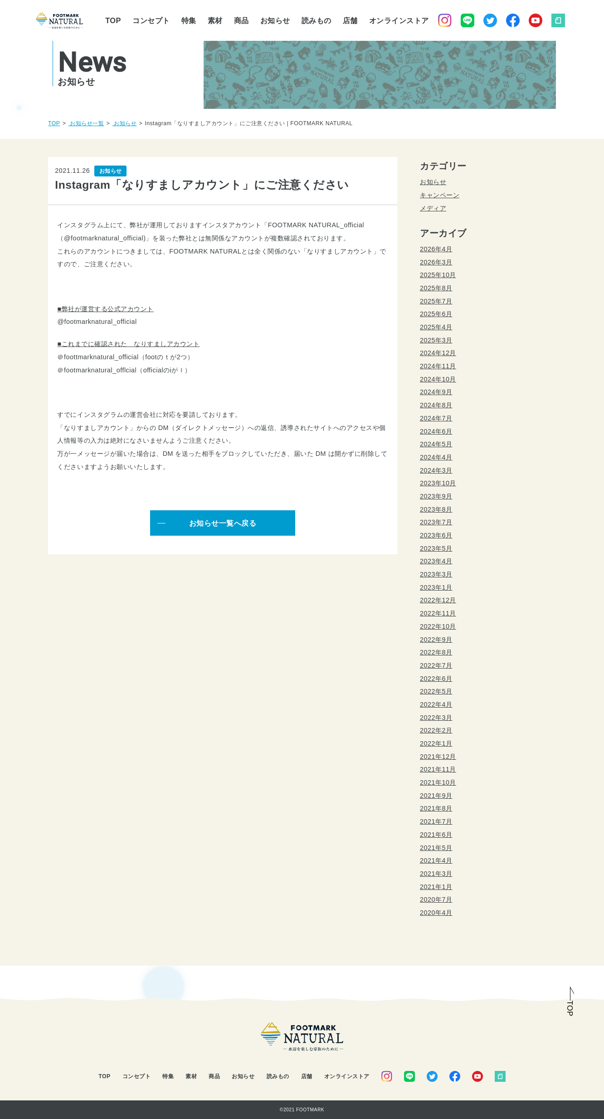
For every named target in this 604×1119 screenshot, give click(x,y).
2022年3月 (436, 717)
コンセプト (151, 20)
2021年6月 (436, 834)
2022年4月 (436, 704)
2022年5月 (436, 691)
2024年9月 (436, 392)
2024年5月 (436, 444)
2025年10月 (438, 275)
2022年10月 (438, 626)
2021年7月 (436, 821)
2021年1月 (436, 886)
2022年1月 (436, 743)
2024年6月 (436, 431)
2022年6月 (436, 678)
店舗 (350, 20)
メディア (433, 208)
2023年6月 (436, 535)
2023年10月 (438, 483)
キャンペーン (439, 195)
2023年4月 (436, 561)
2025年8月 (436, 288)
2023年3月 (436, 574)
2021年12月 (438, 756)
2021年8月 (436, 808)
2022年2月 (436, 730)
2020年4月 (436, 912)
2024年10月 (438, 379)
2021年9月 (436, 795)
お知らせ (275, 20)
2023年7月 (436, 522)
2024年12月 (438, 353)
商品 (241, 20)
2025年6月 (436, 314)
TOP (113, 20)
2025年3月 (436, 340)
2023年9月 (436, 496)
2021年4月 (436, 860)
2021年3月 (436, 873)
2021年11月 (438, 769)
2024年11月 (438, 366)
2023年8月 (436, 509)
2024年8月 (436, 405)
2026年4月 (436, 249)
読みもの (316, 20)
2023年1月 (436, 587)
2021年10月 (438, 782)
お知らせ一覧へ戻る (223, 523)
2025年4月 (436, 327)
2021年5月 (436, 847)
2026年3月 (436, 262)
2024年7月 (436, 418)
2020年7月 (436, 899)
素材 (215, 20)
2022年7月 (436, 665)
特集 (188, 20)
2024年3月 (436, 470)
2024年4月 (436, 457)
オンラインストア (399, 20)
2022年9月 (436, 639)
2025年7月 (436, 301)
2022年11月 (438, 613)
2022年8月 (436, 652)
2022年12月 (438, 600)
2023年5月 (436, 548)
